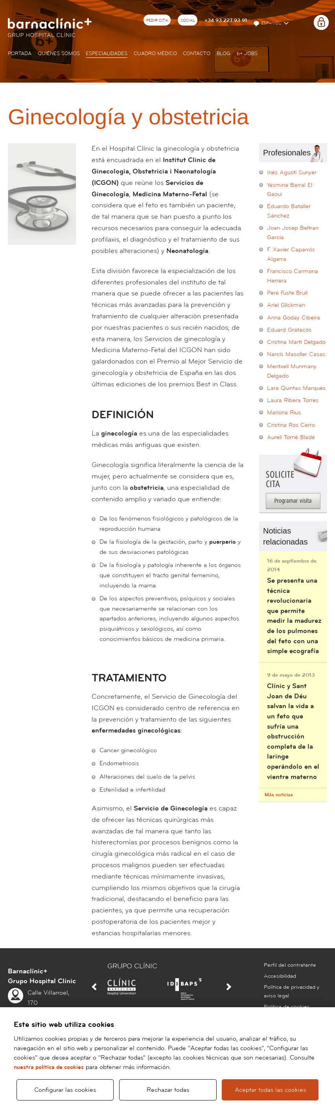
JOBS (247, 53)
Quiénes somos (59, 53)
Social (187, 20)
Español (267, 23)
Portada (19, 53)
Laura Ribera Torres (292, 400)
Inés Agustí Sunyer (292, 172)
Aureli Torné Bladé (291, 437)
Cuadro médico (155, 53)
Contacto (196, 53)
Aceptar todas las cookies (270, 1086)
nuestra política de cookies (49, 1060)
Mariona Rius (284, 412)
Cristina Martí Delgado (296, 342)
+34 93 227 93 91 (225, 20)
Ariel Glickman (286, 305)
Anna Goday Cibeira (293, 317)
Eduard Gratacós (289, 330)
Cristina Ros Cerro (291, 425)
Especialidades (106, 53)
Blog (223, 53)
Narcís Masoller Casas (296, 354)
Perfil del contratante (290, 965)
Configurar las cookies (65, 1086)
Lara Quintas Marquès (296, 388)
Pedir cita (157, 20)
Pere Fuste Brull (287, 293)
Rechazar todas (168, 1086)
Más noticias (279, 795)
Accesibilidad (280, 976)
